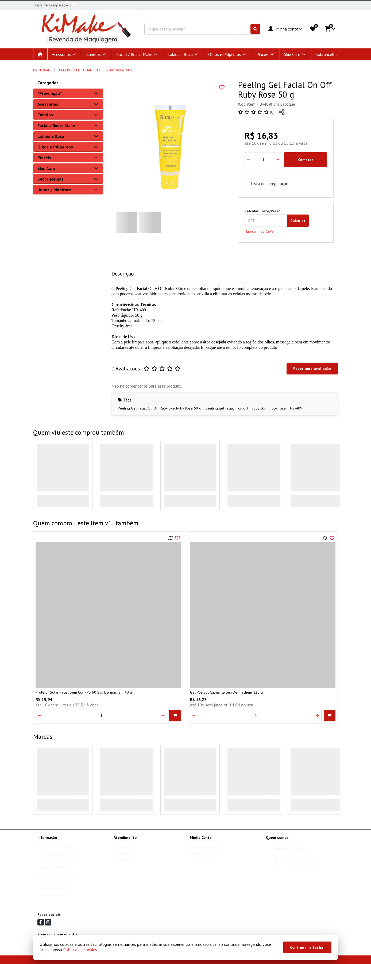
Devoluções (123, 858)
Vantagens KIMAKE (52, 872)
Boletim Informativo (206, 858)
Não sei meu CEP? (259, 231)
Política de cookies (52, 900)
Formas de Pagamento (55, 865)
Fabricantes (123, 865)
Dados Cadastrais (203, 844)
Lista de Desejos (203, 865)
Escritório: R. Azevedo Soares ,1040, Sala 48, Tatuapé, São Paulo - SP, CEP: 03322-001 (296, 866)
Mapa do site (124, 851)
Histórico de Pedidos (206, 851)
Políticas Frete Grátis (53, 886)
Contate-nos (123, 844)
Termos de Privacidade (56, 879)
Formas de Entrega (52, 851)
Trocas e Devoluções (54, 893)
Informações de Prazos (56, 858)
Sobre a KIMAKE (50, 844)
